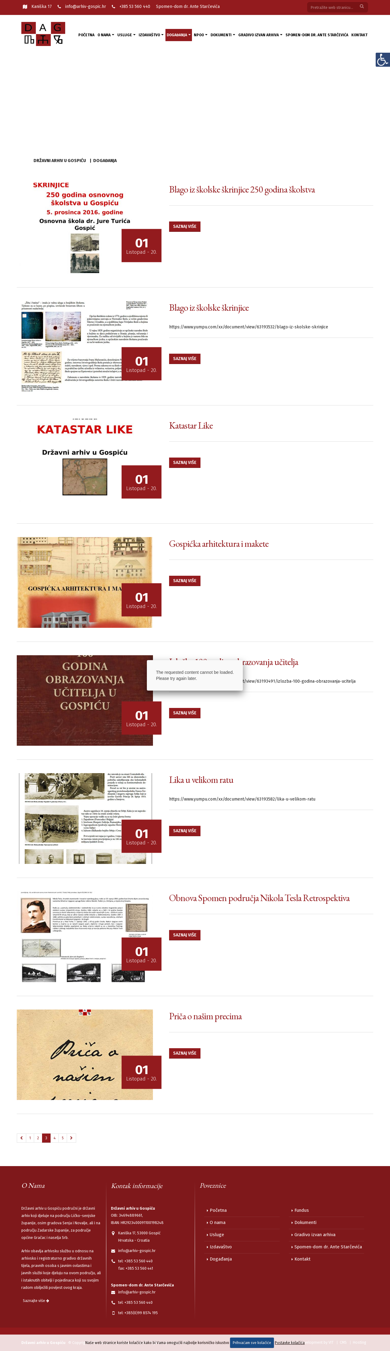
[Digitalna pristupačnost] (382, 59)
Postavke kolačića (290, 1343)
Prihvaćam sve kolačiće (252, 1343)
